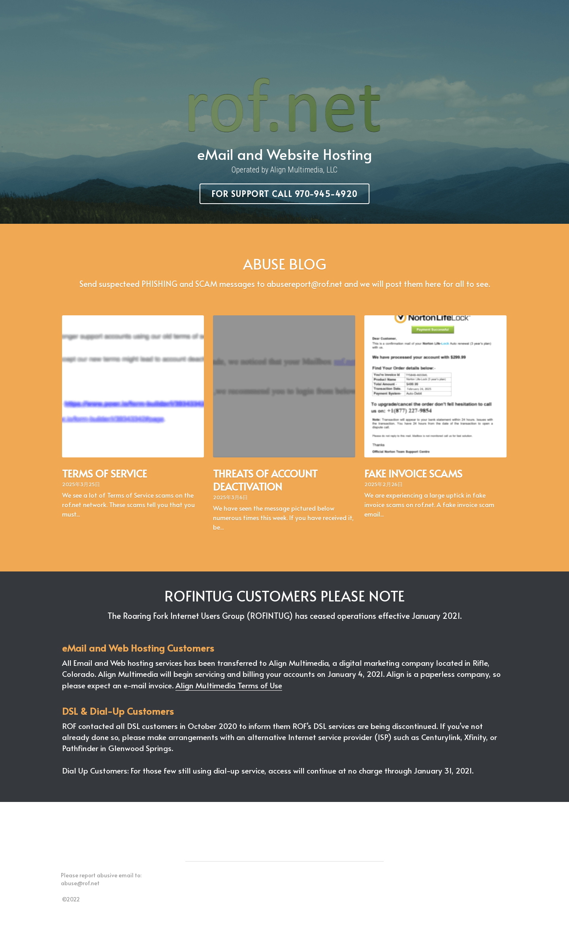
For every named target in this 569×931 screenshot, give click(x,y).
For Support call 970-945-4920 (285, 192)
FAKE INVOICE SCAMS (413, 470)
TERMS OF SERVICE (105, 470)
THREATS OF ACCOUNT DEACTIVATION (265, 476)
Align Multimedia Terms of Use (229, 681)
